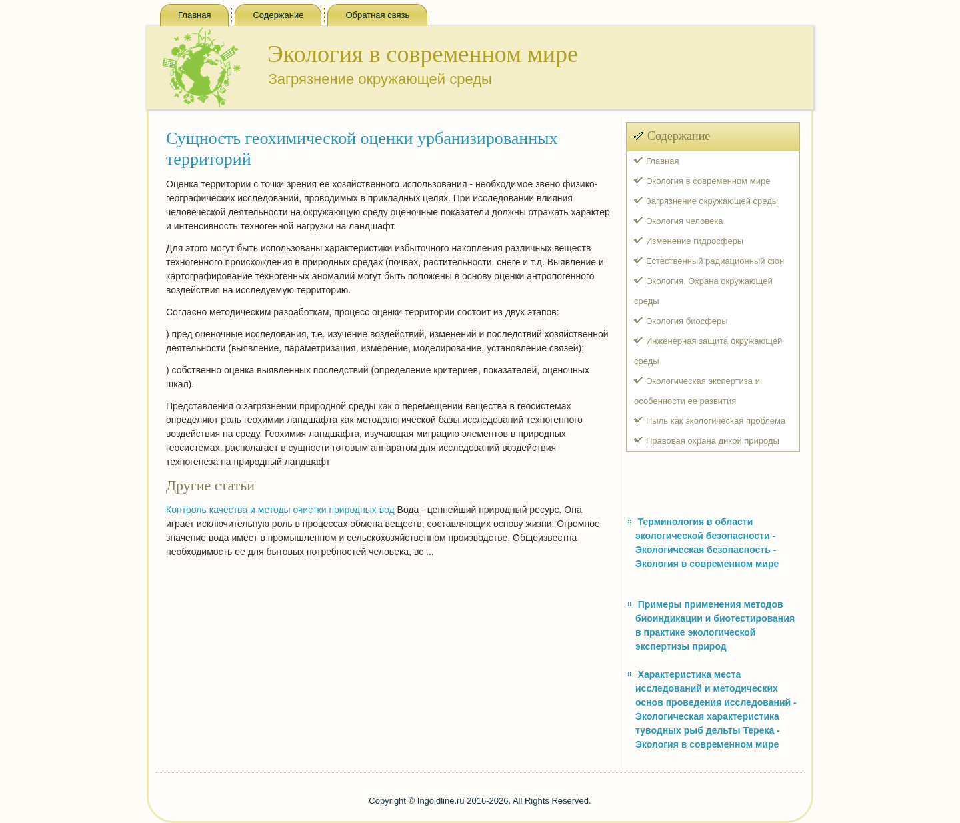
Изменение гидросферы (694, 241)
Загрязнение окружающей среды (712, 201)
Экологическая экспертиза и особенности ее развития (697, 391)
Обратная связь (377, 15)
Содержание (278, 15)
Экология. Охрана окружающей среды (703, 291)
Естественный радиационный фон (715, 261)
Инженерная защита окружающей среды (708, 351)
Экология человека (684, 221)
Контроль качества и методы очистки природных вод (280, 509)
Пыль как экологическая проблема (715, 421)
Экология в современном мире (708, 181)
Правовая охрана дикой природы (712, 441)
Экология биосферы (687, 321)
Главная (194, 15)
